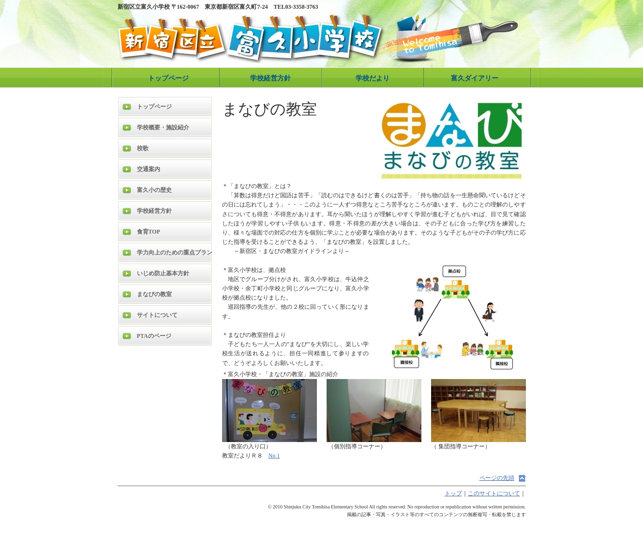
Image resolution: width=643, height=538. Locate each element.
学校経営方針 (270, 78)
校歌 (143, 148)
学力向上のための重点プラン (174, 252)
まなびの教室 (154, 294)
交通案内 (148, 169)
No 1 (274, 455)
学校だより (372, 78)
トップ (453, 493)
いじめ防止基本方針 (163, 273)
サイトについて (157, 315)
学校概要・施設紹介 (163, 127)
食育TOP (148, 231)
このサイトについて (494, 493)
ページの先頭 (496, 478)
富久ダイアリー (474, 78)
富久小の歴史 (154, 190)
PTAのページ (154, 335)
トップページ (168, 78)
